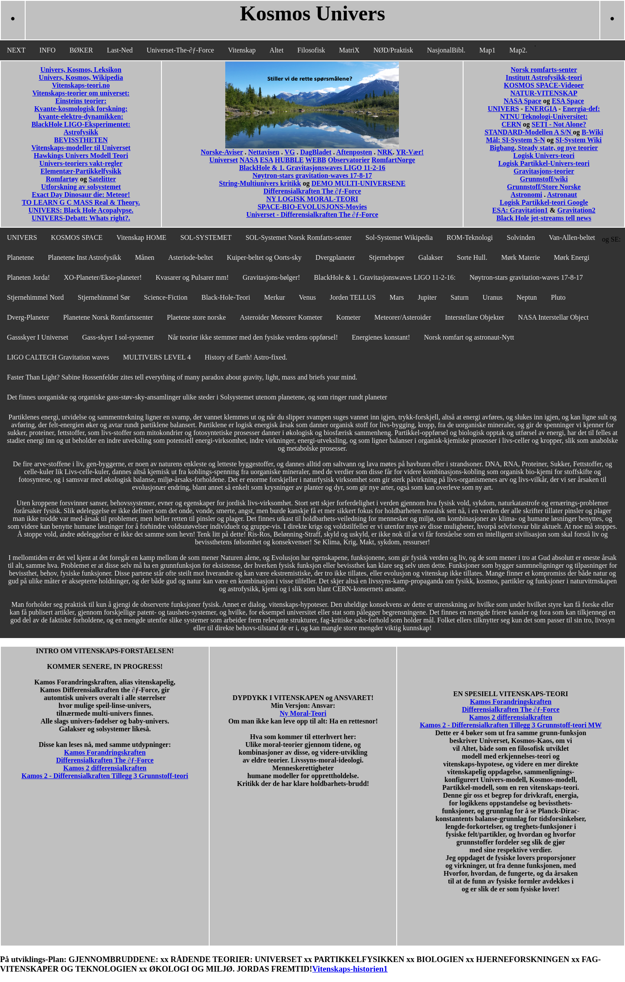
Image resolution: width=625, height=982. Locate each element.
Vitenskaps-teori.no (81, 85)
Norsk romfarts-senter (543, 69)
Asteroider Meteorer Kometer (281, 317)
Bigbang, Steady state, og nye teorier (544, 147)
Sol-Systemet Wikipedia (399, 237)
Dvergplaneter (335, 257)
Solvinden (521, 237)
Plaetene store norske (196, 317)
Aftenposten (354, 152)
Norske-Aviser (222, 152)
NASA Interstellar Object (553, 317)
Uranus (493, 297)
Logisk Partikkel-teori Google (544, 202)
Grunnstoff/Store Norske (544, 186)
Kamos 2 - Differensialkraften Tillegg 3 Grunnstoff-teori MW (511, 725)
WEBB (315, 160)
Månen (144, 257)
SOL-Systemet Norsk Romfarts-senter (299, 237)
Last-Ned (120, 50)
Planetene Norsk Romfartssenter (108, 317)
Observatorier (349, 160)
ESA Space (568, 101)
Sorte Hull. (472, 257)
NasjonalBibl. (446, 50)
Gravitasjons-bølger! (271, 277)
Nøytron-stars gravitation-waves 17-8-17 (312, 175)
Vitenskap (242, 50)
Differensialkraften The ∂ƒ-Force (312, 191)
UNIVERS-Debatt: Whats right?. (81, 218)
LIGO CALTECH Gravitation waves (58, 357)
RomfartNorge (393, 160)
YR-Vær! (410, 152)
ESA (266, 160)
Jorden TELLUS (353, 297)
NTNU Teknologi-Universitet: (544, 116)
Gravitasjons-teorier (543, 171)
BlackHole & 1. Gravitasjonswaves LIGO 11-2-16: (384, 277)
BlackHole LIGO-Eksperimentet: (80, 124)
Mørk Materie (520, 257)
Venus (307, 297)
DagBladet (315, 152)
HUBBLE (289, 160)
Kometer (348, 317)
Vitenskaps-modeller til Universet (80, 147)
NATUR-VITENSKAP (543, 93)
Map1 (487, 50)
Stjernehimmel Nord (35, 297)
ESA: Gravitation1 (520, 210)
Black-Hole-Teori (225, 297)
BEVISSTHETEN (81, 140)
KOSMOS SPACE (76, 237)
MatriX (349, 50)
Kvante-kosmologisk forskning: (81, 108)
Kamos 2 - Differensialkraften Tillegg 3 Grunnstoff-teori (105, 775)
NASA (249, 160)
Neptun (526, 297)
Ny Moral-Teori (303, 713)
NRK (385, 152)
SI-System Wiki (579, 140)
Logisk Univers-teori (544, 155)
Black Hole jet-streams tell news (544, 218)
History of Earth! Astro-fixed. (246, 357)
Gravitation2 (576, 210)
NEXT (16, 50)
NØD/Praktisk (393, 50)
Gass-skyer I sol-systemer (118, 337)
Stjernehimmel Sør (104, 297)
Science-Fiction (166, 297)
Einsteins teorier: (81, 101)
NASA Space (523, 101)
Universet (223, 160)
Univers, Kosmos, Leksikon (81, 69)
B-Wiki (592, 132)
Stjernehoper (387, 257)
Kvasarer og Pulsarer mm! (192, 277)
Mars (397, 297)
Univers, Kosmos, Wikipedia (81, 77)
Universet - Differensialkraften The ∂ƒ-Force (312, 214)
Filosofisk (311, 50)
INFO (47, 50)
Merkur (274, 297)
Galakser (430, 257)
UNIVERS (503, 108)
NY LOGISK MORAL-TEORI (312, 199)
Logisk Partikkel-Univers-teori (543, 163)
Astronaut (562, 194)
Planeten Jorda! (28, 277)
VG (289, 152)
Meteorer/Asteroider (403, 317)
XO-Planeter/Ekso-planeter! (102, 277)
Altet (276, 50)
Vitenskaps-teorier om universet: (80, 93)
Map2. (518, 50)
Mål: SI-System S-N (515, 140)
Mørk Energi (571, 257)
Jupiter (427, 297)
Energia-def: (581, 108)
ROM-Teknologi (470, 237)
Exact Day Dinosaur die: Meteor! (81, 194)
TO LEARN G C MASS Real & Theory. (81, 202)
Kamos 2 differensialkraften (105, 768)
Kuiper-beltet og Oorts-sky (264, 257)
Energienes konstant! (381, 337)
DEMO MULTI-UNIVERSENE (358, 183)
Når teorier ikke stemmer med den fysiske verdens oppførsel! (253, 337)
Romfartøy (62, 179)
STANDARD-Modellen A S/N (528, 132)
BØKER (81, 50)
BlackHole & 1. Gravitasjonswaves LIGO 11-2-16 (312, 167)
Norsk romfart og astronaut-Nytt (469, 337)
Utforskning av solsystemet (81, 186)
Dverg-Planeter (28, 317)
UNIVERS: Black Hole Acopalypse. (81, 210)
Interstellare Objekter (474, 317)
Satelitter (102, 179)
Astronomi (527, 194)
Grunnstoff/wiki (544, 179)
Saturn (460, 297)
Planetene (20, 257)
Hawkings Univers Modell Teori (81, 155)
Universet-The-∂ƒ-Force (180, 50)
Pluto (558, 297)
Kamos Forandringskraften (105, 752)
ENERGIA (541, 108)
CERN (511, 124)
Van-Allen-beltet (572, 237)
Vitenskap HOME (141, 237)
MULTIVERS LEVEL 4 (157, 357)
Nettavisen (264, 152)
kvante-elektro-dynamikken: (81, 116)
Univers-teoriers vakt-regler (80, 163)
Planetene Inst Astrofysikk (84, 257)
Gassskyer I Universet (37, 337)
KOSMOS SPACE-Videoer (544, 85)
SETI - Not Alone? (559, 124)
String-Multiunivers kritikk (260, 183)
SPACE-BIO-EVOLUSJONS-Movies (312, 206)
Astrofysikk (81, 132)
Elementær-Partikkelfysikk (80, 171)
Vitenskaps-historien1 (350, 968)
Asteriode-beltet (190, 257)
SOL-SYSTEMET (205, 237)
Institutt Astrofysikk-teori (544, 77)
